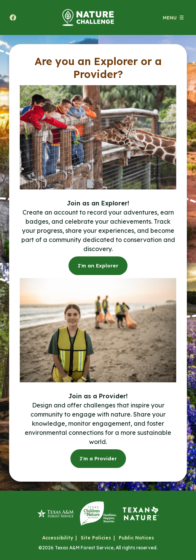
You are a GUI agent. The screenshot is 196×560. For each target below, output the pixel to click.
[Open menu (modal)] (173, 17)
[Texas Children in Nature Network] (98, 513)
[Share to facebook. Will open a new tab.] (13, 17)
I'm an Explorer (98, 265)
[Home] (88, 17)
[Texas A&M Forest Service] (55, 513)
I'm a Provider (98, 458)
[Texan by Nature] (141, 513)
